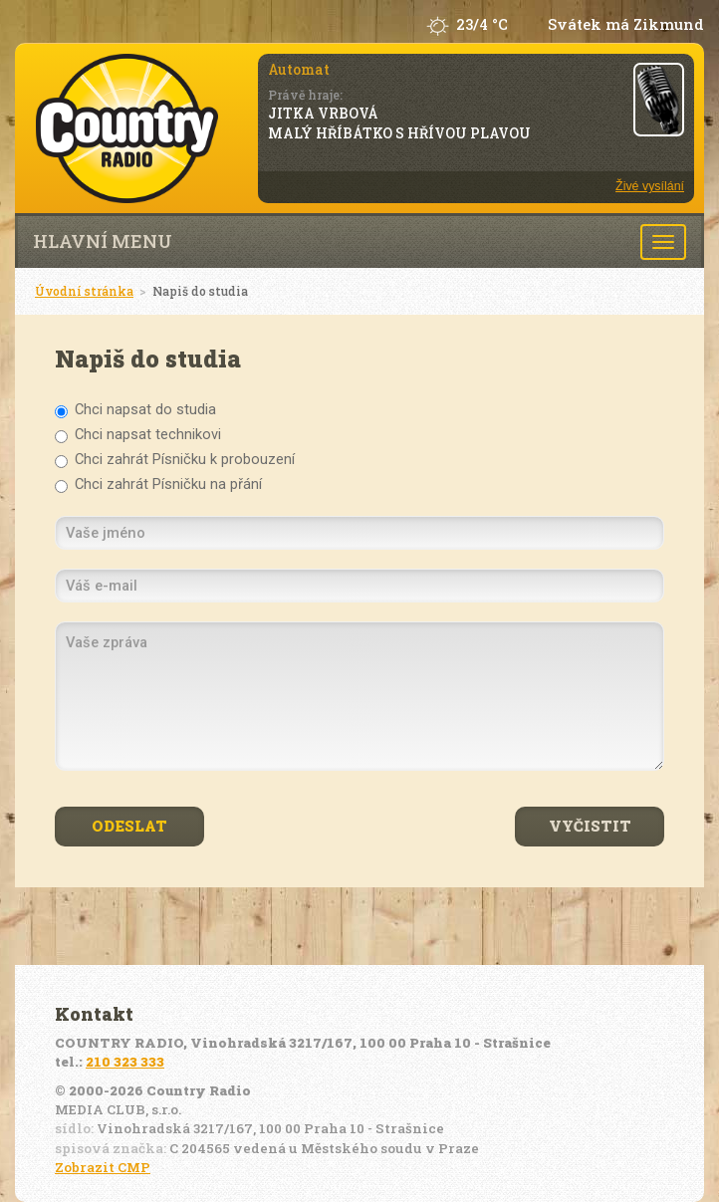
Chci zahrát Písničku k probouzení (175, 459)
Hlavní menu (102, 241)
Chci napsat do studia (135, 409)
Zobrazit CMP (102, 1167)
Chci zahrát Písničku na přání (158, 484)
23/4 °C (482, 24)
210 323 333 (125, 1062)
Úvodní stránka (84, 291)
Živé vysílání (649, 186)
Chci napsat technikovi (138, 434)
